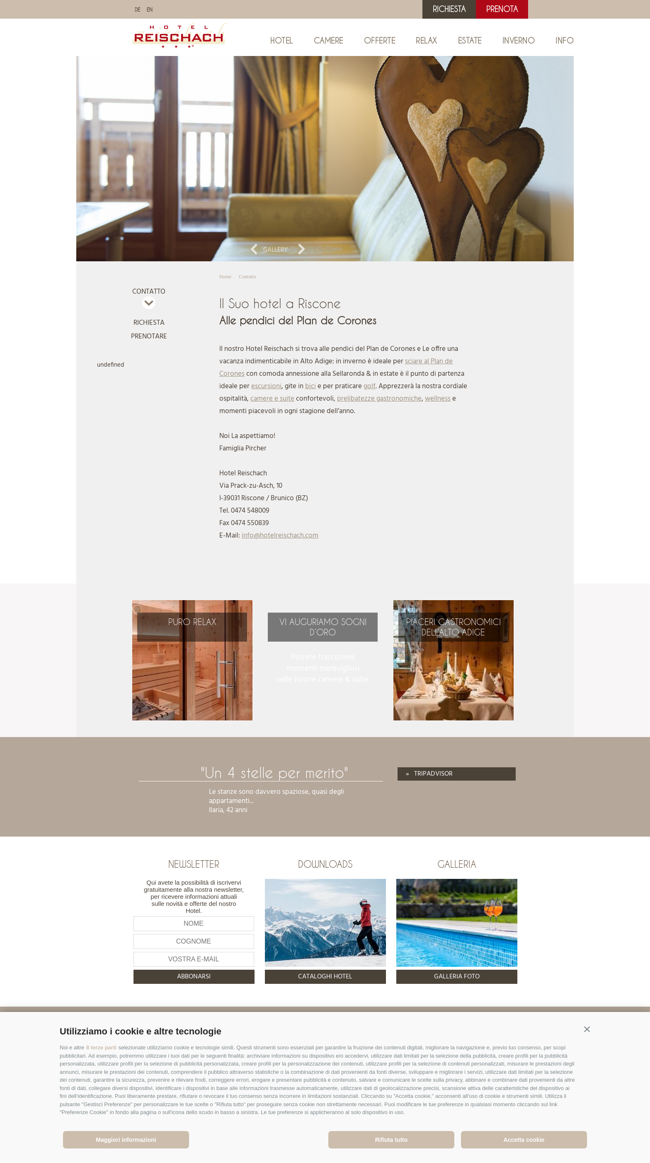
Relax (426, 40)
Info (564, 40)
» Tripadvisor (429, 774)
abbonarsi (194, 976)
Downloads (325, 864)
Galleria (456, 864)
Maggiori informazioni (126, 1139)
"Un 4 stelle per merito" (274, 772)
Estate (470, 40)
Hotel (281, 40)
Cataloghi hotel (325, 976)
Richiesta (449, 9)
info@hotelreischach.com (280, 535)
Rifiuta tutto (391, 1139)
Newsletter (193, 864)
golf (370, 386)
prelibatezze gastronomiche (379, 398)
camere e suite (272, 398)
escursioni (266, 386)
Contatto (148, 291)
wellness (438, 398)
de (137, 9)
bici (310, 386)
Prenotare (149, 336)
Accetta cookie (524, 1139)
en (150, 9)
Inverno (518, 40)
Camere (328, 40)
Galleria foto (457, 976)
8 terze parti (101, 1047)
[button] (587, 1029)
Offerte (379, 40)
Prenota (502, 9)
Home (225, 277)
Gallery (275, 250)
